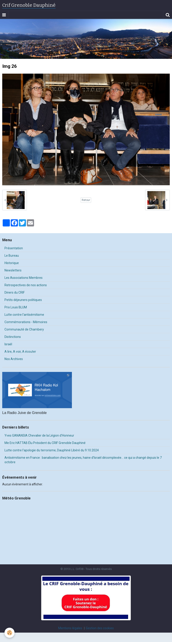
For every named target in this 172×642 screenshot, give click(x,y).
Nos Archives (13, 359)
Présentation (13, 248)
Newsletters (13, 270)
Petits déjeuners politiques (23, 300)
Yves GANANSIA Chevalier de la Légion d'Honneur (39, 435)
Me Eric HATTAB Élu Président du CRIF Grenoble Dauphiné (45, 443)
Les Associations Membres (23, 277)
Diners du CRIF (14, 292)
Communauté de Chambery (24, 329)
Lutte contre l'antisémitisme (24, 314)
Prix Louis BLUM (15, 307)
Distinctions (12, 337)
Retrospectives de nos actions (25, 285)
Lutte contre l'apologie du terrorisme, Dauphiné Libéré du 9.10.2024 (51, 450)
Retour (86, 200)
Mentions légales (70, 628)
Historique (11, 263)
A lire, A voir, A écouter (20, 351)
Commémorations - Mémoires (25, 322)
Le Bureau (11, 255)
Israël (8, 344)
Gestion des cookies (100, 628)
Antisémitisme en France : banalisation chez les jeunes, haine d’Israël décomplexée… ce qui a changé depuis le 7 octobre (83, 460)
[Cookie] (9, 633)
